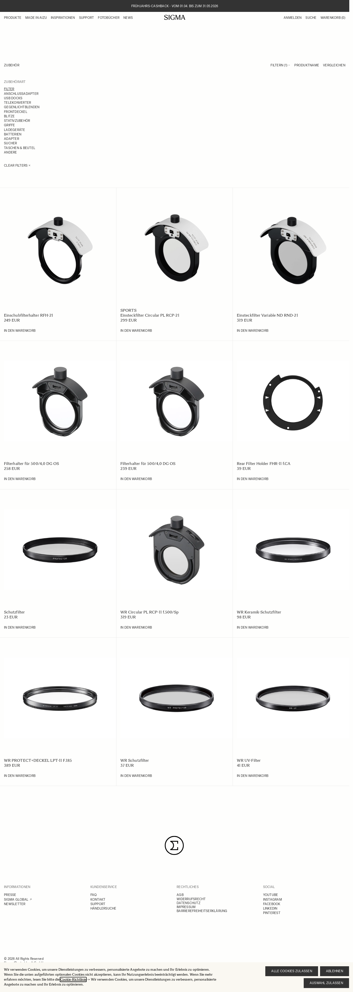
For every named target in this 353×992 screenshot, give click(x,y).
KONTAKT (98, 899)
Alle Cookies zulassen (291, 971)
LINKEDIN (270, 908)
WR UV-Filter (249, 760)
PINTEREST (271, 913)
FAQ (93, 895)
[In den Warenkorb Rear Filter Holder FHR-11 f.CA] (252, 479)
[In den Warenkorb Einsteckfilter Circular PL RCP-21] (136, 331)
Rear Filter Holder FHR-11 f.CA (263, 463)
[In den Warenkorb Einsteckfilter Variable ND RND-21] (252, 331)
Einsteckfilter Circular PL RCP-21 (149, 315)
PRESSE (10, 895)
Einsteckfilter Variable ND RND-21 (267, 315)
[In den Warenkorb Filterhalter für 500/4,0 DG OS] (19, 479)
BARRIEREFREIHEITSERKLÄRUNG (202, 911)
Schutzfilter (14, 612)
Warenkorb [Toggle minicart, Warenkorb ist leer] (333, 18)
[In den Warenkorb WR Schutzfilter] (136, 776)
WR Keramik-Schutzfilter (259, 612)
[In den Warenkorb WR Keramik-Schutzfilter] (252, 628)
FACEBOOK (271, 904)
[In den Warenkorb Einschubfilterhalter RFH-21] (19, 331)
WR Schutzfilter (134, 760)
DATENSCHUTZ (188, 903)
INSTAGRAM (272, 899)
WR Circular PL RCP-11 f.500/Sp (149, 612)
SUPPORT (98, 904)
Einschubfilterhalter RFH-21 (28, 315)
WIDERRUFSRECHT (191, 899)
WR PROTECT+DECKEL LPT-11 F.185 (38, 760)
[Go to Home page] (174, 17)
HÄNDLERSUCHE (103, 908)
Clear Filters (17, 165)
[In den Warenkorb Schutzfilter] (19, 628)
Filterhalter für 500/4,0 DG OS (31, 463)
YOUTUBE (270, 895)
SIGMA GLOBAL (16, 899)
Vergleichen (334, 65)
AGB (180, 895)
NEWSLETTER (15, 904)
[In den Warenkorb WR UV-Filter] (252, 776)
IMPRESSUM (186, 907)
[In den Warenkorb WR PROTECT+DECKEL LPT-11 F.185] (19, 776)
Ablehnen (334, 971)
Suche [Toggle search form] (310, 18)
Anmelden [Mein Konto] (292, 18)
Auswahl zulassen (326, 983)
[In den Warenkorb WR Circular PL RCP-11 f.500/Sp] (136, 628)
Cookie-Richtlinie (73, 979)
